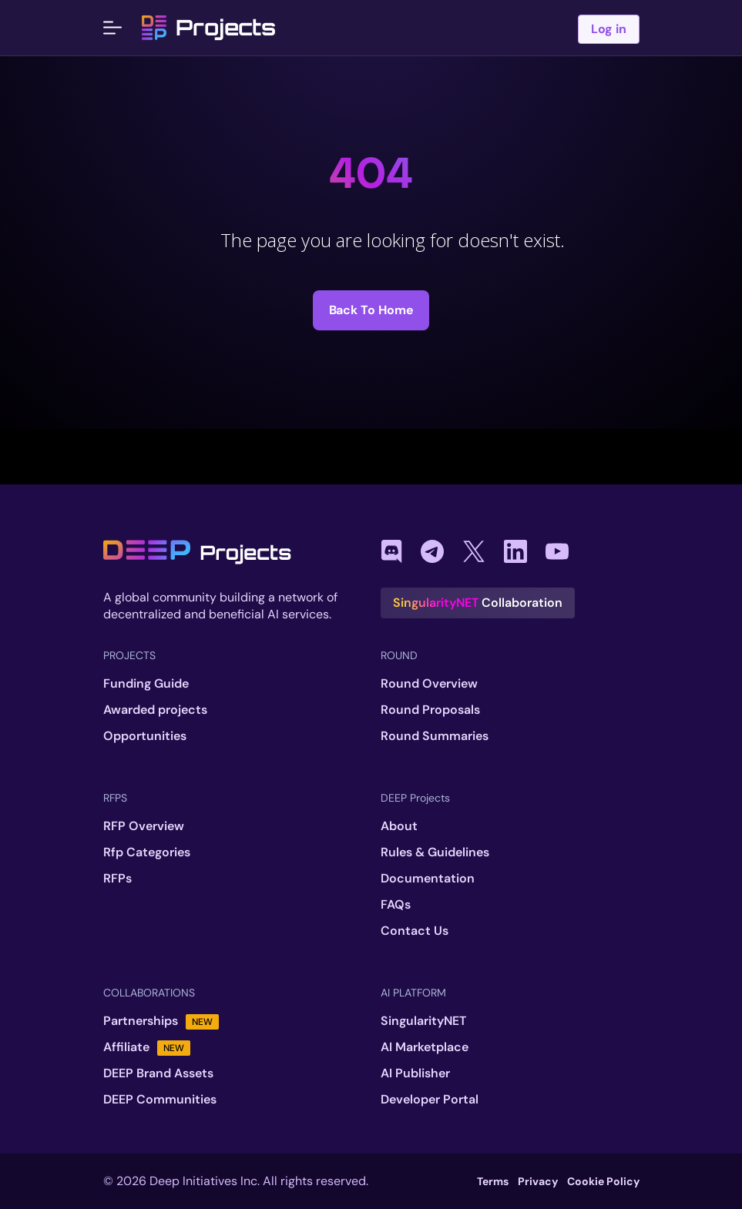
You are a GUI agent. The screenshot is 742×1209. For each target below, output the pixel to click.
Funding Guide (146, 684)
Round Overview (429, 684)
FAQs (396, 905)
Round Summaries (435, 736)
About (399, 826)
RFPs (117, 878)
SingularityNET (423, 1021)
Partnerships (161, 1021)
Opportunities (144, 736)
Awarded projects (155, 710)
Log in (608, 29)
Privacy (538, 1181)
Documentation (428, 878)
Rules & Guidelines (435, 852)
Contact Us (414, 931)
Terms (493, 1181)
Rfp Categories (146, 852)
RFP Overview (143, 826)
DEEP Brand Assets (158, 1073)
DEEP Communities (160, 1099)
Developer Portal (429, 1099)
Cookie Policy (603, 1181)
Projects (209, 27)
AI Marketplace (424, 1047)
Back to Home (371, 310)
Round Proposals (430, 710)
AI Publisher (415, 1073)
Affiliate (146, 1047)
